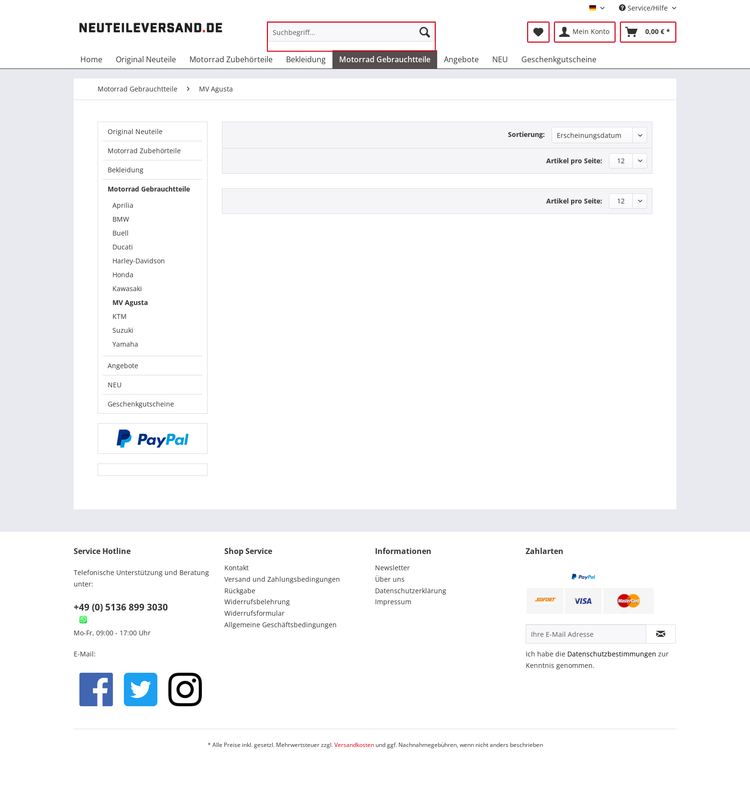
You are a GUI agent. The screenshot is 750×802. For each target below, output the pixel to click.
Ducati (122, 246)
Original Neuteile (135, 131)
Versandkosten (354, 745)
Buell (120, 232)
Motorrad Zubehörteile (144, 150)
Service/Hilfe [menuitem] (644, 7)
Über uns (390, 579)
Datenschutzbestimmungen (611, 653)
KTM (119, 316)
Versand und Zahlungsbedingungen (282, 579)
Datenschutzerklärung (410, 590)
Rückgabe (239, 590)
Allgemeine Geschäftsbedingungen (280, 624)
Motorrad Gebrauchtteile (149, 188)
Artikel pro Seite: (574, 160)
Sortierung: (526, 134)
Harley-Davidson (138, 260)
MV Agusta (130, 302)
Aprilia (122, 205)
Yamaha (125, 344)
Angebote (123, 365)
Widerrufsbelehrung (257, 601)
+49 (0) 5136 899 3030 (121, 607)
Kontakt (236, 567)
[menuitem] (351, 37)
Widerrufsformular (254, 613)
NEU (114, 384)
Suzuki (122, 330)
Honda (122, 274)
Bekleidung (125, 169)
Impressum (393, 601)
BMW (120, 219)
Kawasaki (127, 288)
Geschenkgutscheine (141, 403)
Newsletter (392, 567)
